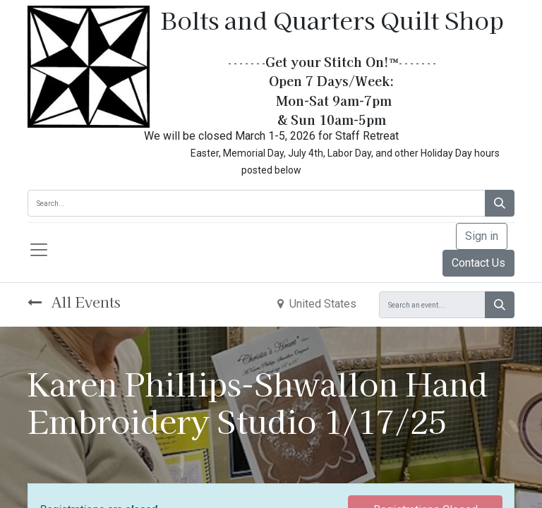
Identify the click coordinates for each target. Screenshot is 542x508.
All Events (74, 301)
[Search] (499, 203)
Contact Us (478, 263)
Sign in (481, 236)
